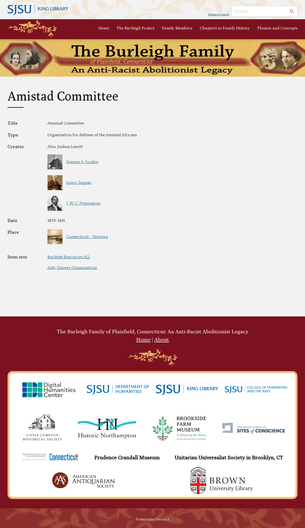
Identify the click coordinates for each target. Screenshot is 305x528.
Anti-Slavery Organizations (72, 267)
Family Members (177, 28)
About (161, 339)
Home (103, 28)
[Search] (264, 11)
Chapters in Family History (225, 28)
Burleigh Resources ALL (68, 257)
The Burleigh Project (135, 28)
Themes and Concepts (277, 28)
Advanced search (218, 14)
